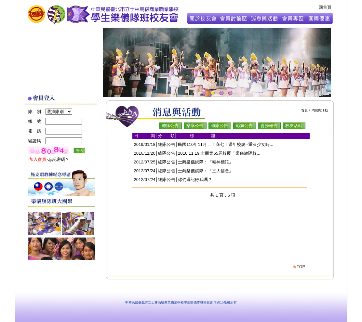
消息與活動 (320, 110)
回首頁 (325, 7)
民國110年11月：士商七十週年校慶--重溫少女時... (225, 144)
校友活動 (293, 125)
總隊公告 (170, 125)
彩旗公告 (244, 125)
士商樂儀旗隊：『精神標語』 (206, 162)
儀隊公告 (219, 125)
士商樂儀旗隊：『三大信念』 (206, 170)
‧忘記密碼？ (58, 159)
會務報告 (269, 125)
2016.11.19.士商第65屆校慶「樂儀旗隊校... (219, 153)
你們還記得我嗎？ (195, 179)
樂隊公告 (194, 125)
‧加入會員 (37, 159)
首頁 (304, 110)
